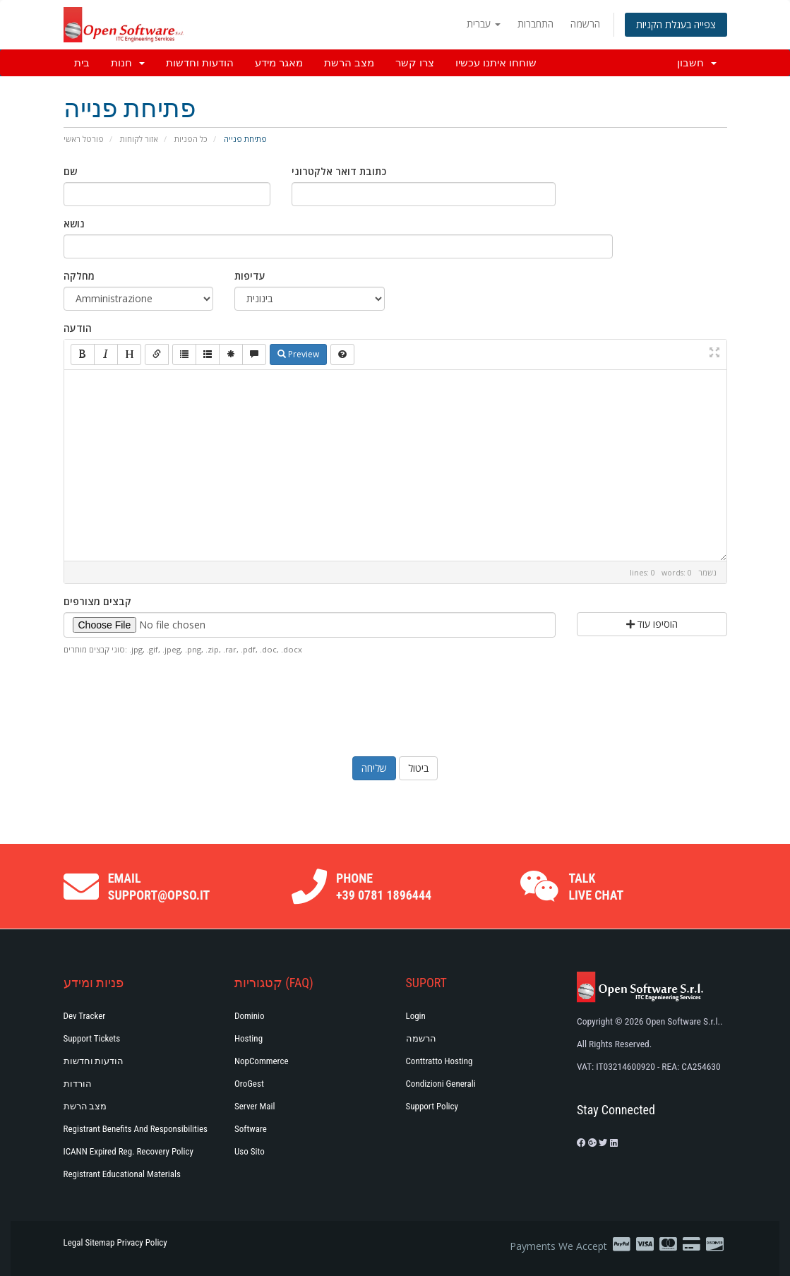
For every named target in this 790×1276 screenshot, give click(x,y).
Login (416, 1015)
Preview (298, 354)
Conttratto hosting (439, 1061)
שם (70, 171)
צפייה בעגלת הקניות (676, 24)
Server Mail (254, 1106)
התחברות (535, 23)
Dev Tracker (85, 1015)
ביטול (418, 768)
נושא (74, 223)
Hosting (248, 1038)
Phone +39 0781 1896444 (383, 886)
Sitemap (99, 1242)
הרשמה (585, 23)
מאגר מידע (279, 62)
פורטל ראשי (84, 138)
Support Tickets (92, 1038)
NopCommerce (261, 1061)
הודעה (78, 328)
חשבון (697, 62)
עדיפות (249, 275)
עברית (484, 23)
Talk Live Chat (595, 886)
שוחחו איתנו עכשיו (496, 62)
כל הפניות (191, 138)
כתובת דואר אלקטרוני (339, 171)
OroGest (249, 1083)
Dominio (249, 1015)
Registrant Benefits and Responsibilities (136, 1128)
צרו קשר (414, 62)
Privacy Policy (142, 1242)
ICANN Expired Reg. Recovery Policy (128, 1151)
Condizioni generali (441, 1083)
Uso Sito (249, 1151)
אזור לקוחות (139, 138)
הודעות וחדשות (200, 62)
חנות (128, 62)
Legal (73, 1242)
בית (82, 62)
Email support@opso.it (159, 886)
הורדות (78, 1083)
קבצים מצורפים (97, 601)
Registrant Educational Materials (122, 1174)
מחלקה (79, 275)
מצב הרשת (349, 62)
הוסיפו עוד (652, 624)
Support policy (432, 1106)
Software (250, 1128)
